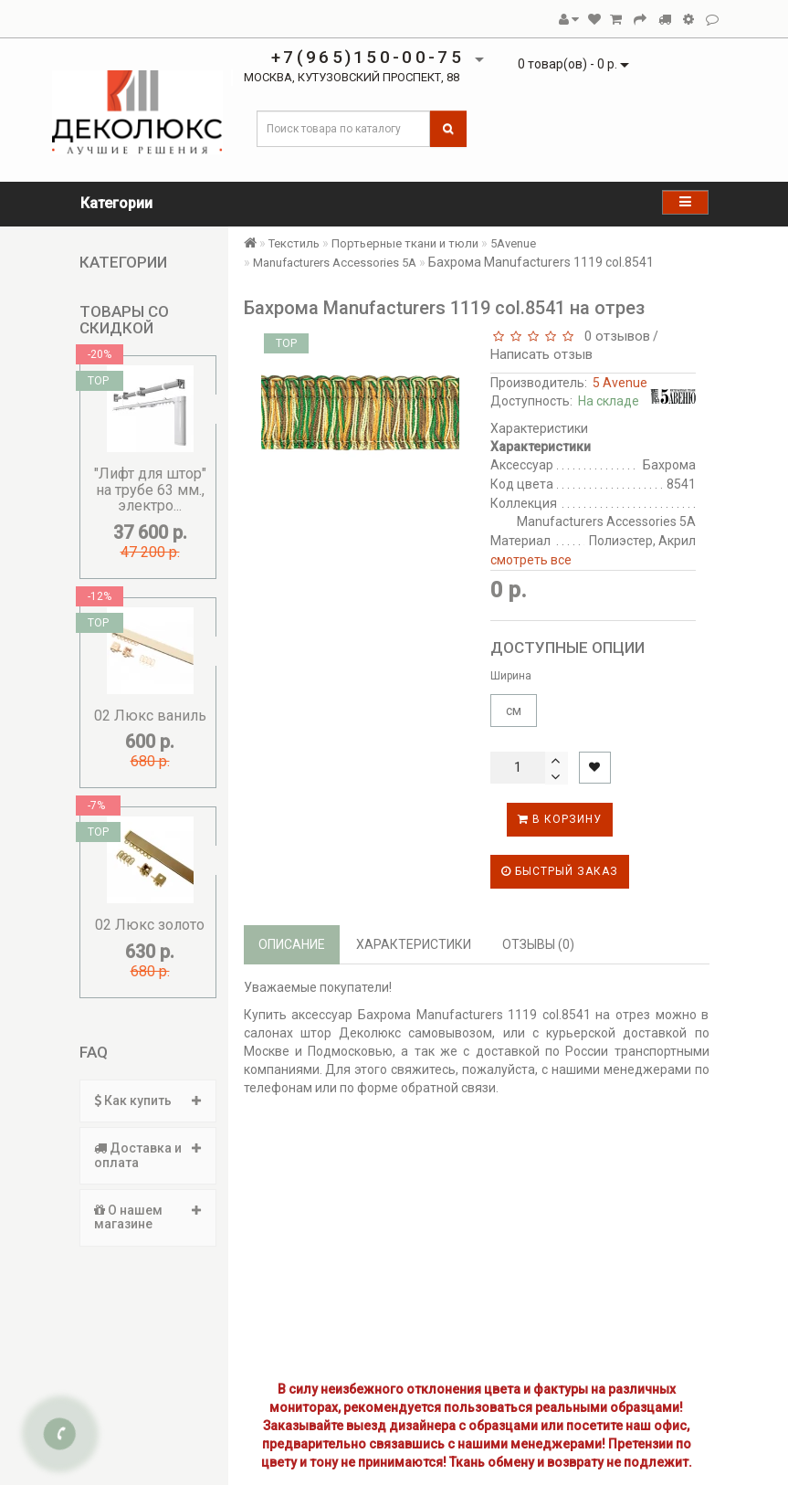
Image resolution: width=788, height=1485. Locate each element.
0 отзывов (613, 336)
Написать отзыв (541, 354)
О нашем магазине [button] (148, 1217)
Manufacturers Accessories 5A (334, 262)
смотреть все (531, 560)
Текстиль (294, 243)
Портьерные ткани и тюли (404, 243)
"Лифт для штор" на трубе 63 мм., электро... (150, 489)
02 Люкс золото (150, 924)
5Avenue (513, 243)
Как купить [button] (148, 1100)
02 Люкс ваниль (150, 715)
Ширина (510, 675)
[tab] (147, 1101)
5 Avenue (620, 382)
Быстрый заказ (559, 871)
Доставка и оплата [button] (148, 1155)
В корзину (560, 819)
